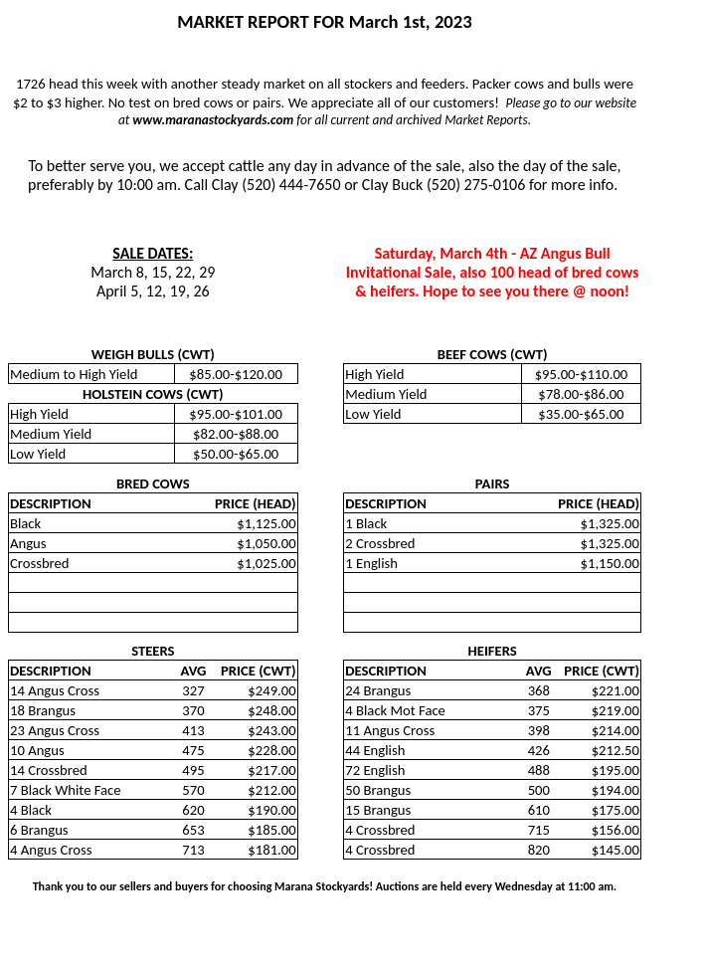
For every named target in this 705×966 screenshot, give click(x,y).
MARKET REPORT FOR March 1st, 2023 (324, 21)
